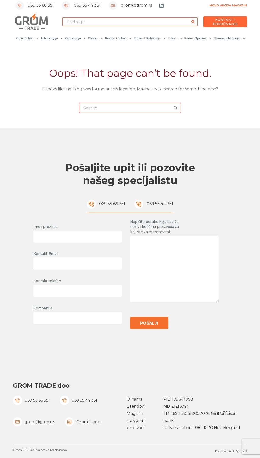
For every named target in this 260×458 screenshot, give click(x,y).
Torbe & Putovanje (149, 38)
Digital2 (241, 451)
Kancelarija (75, 38)
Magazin (135, 413)
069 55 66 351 (41, 5)
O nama (134, 399)
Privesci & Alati (118, 38)
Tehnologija (51, 38)
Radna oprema (197, 38)
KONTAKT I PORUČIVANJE (225, 22)
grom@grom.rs (136, 5)
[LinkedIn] (161, 6)
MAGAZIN (239, 5)
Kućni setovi (27, 38)
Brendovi (135, 406)
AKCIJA (225, 5)
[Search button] (193, 21)
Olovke (95, 38)
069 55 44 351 (87, 5)
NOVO (214, 5)
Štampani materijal (229, 38)
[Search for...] (125, 21)
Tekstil (175, 38)
